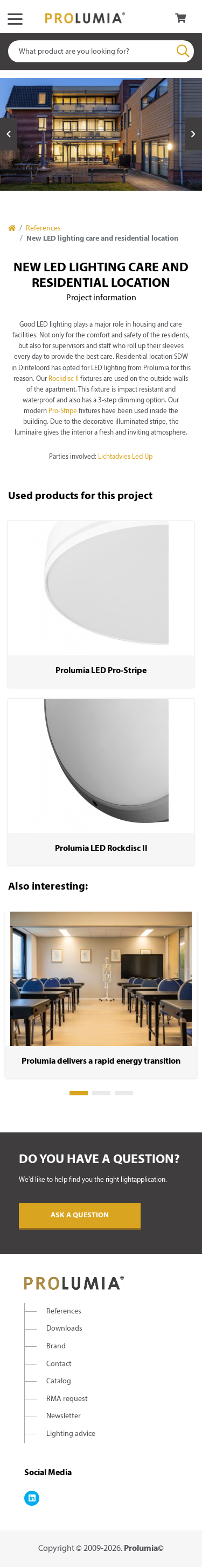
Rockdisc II (63, 379)
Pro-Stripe (62, 411)
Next (193, 134)
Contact (59, 1364)
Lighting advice (70, 1434)
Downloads (64, 1329)
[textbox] (101, 51)
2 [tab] (101, 1093)
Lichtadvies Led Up (125, 457)
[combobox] (101, 51)
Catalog (58, 1381)
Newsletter (63, 1416)
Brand (56, 1346)
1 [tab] (78, 1093)
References (43, 229)
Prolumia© (144, 1548)
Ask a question (80, 1215)
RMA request (67, 1399)
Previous (8, 134)
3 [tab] (124, 1093)
